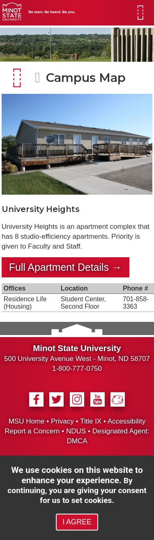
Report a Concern (32, 431)
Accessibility (127, 421)
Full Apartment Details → (65, 267)
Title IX (90, 421)
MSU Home (27, 421)
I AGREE (76, 522)
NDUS (76, 431)
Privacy (62, 421)
